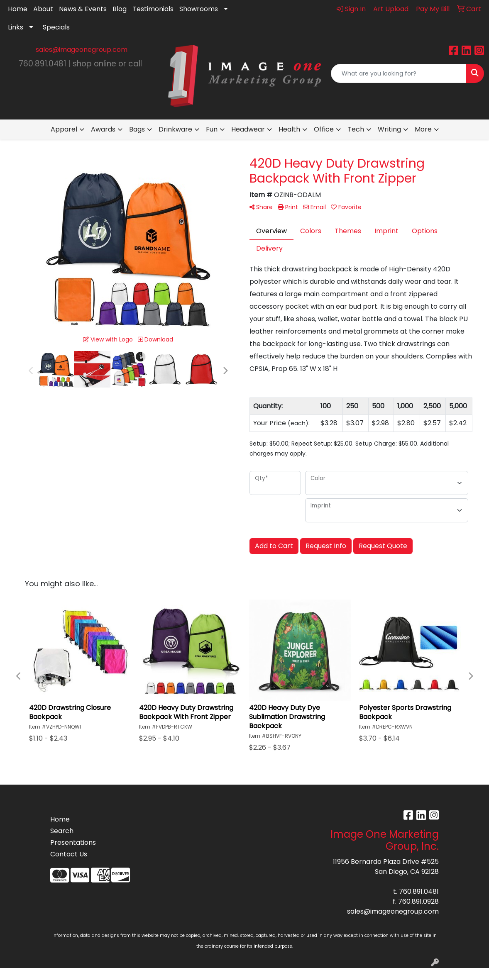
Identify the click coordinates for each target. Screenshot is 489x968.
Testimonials (153, 9)
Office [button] (324, 129)
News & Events (83, 9)
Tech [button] (355, 129)
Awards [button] (103, 129)
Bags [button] (137, 129)
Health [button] (289, 129)
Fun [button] (212, 129)
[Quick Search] (399, 73)
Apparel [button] (64, 129)
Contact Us (68, 854)
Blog (119, 9)
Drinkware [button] (175, 129)
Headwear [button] (248, 129)
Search (61, 831)
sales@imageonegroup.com (81, 49)
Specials (56, 27)
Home (17, 9)
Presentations (73, 842)
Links (15, 27)
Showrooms (198, 9)
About (43, 9)
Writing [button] (389, 129)
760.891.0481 (419, 891)
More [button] (423, 129)
